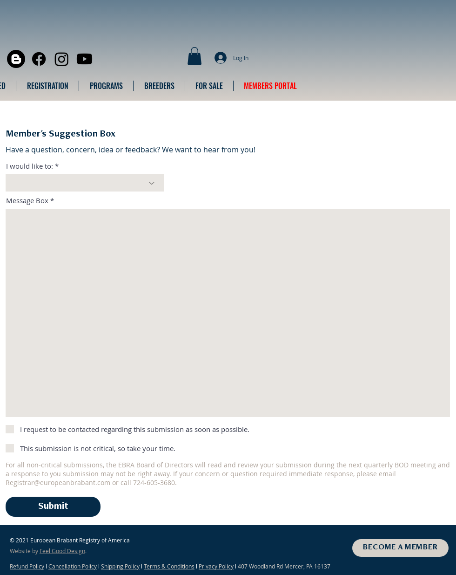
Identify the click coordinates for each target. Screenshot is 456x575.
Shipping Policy (120, 566)
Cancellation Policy (72, 566)
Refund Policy (27, 566)
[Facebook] (39, 59)
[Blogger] (16, 59)
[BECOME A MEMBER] (400, 548)
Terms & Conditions (169, 566)
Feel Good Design (62, 550)
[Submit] (53, 507)
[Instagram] (62, 59)
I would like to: (29, 166)
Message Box (27, 200)
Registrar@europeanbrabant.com (58, 482)
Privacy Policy (216, 566)
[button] (194, 56)
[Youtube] (84, 59)
